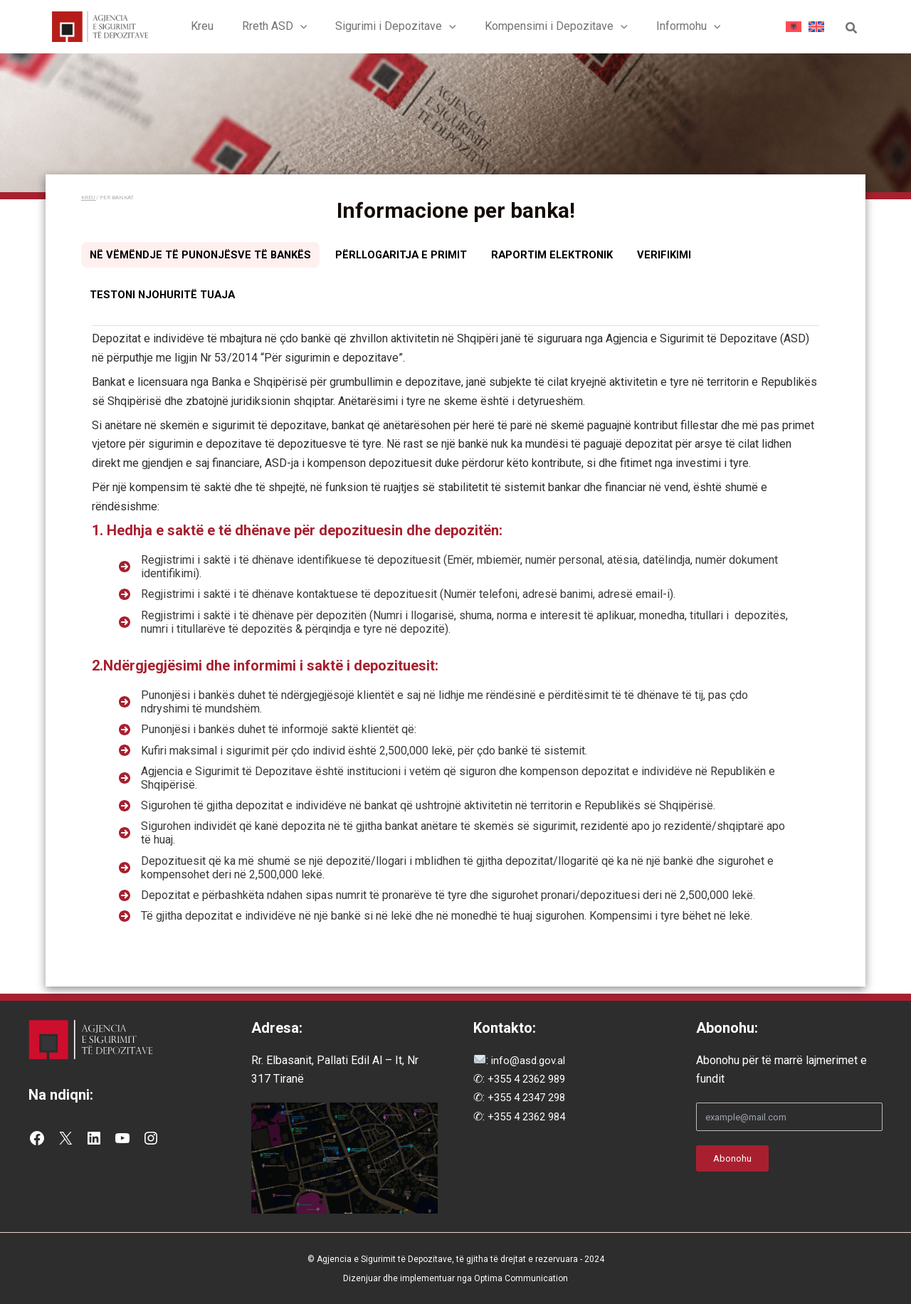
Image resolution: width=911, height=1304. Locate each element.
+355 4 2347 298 (530, 1098)
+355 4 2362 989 (530, 1079)
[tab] (205, 259)
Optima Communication (521, 1278)
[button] (306, 28)
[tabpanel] (455, 640)
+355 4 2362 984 (530, 1117)
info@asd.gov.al (528, 1061)
